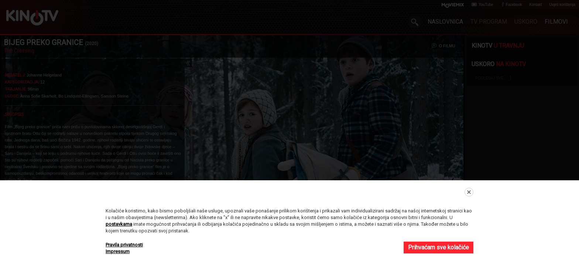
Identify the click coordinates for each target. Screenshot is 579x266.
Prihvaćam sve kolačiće (438, 247)
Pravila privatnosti (124, 245)
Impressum (118, 251)
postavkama (119, 224)
